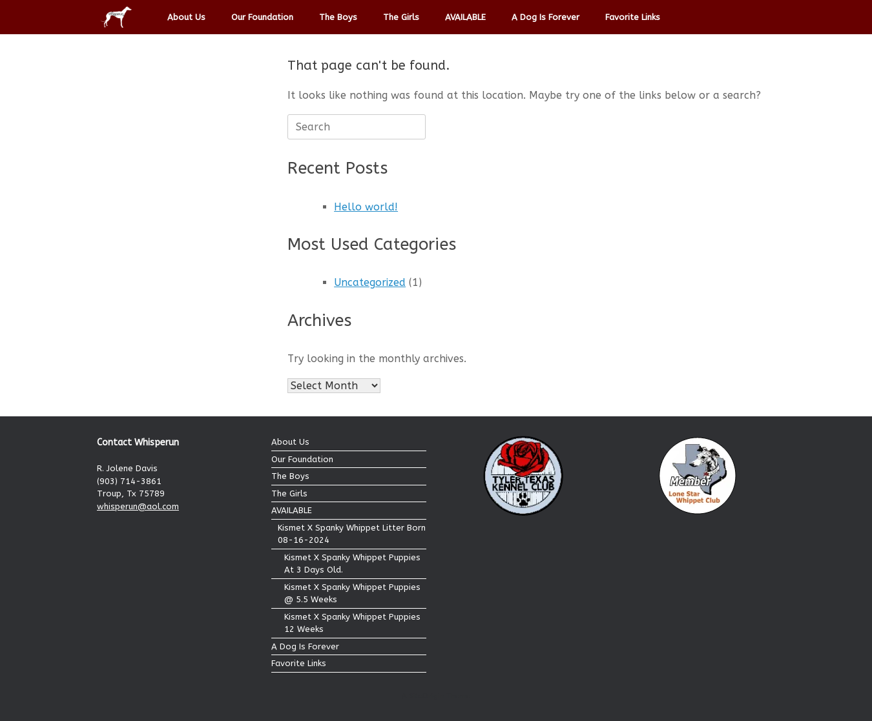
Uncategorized (370, 282)
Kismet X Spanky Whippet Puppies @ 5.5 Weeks (352, 593)
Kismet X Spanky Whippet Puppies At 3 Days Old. (352, 564)
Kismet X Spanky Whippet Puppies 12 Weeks (352, 623)
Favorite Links (632, 17)
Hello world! (366, 207)
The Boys (338, 17)
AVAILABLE (465, 17)
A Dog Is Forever (545, 17)
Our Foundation (262, 17)
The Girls (401, 17)
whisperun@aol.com (138, 506)
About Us (186, 17)
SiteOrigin (426, 695)
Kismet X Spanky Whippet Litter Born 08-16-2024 (352, 534)
